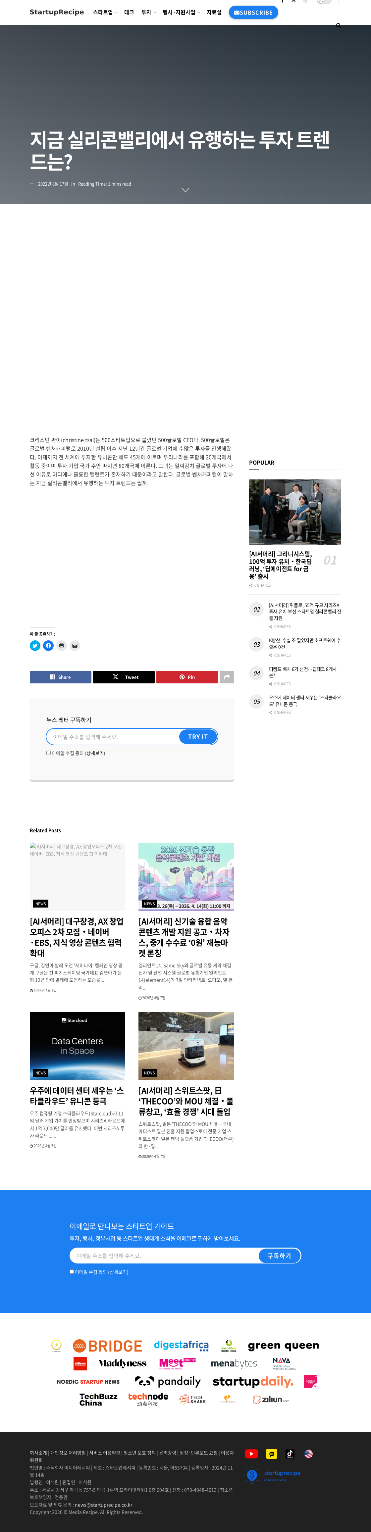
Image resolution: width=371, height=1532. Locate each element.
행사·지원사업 (179, 12)
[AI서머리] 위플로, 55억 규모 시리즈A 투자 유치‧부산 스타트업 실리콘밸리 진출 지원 (305, 611)
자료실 (214, 12)
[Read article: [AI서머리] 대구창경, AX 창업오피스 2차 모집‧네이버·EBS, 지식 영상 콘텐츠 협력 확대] (77, 877)
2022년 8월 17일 (53, 183)
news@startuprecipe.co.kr (103, 1504)
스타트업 (103, 12)
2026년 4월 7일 (43, 990)
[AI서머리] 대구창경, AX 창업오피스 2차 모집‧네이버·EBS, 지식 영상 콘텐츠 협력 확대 (77, 937)
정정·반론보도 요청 (199, 1452)
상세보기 (95, 753)
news (40, 904)
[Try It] (198, 736)
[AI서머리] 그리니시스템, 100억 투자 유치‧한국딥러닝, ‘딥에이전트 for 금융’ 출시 (280, 565)
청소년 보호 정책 (140, 1452)
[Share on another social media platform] (227, 677)
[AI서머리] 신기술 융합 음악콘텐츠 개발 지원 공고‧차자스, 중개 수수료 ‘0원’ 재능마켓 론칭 (183, 937)
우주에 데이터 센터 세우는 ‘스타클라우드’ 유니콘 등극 (77, 1095)
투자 (146, 12)
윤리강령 (167, 1452)
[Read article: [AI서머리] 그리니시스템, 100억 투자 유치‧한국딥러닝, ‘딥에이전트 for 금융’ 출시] (295, 512)
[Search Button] (338, 25)
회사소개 (39, 1452)
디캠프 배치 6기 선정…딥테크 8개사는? (303, 672)
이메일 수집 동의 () (75, 753)
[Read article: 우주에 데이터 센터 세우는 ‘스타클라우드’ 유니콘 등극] (77, 1046)
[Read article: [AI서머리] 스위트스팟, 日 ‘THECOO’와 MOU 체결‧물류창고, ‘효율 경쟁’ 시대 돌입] (186, 1046)
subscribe (253, 12)
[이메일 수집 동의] (48, 753)
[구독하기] (279, 1255)
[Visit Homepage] (57, 12)
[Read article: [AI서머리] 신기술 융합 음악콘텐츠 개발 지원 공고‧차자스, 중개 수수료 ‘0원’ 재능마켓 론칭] (186, 877)
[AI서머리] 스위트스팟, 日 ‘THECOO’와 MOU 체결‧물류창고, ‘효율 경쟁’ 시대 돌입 (185, 1100)
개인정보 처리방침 (68, 1452)
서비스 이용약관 (104, 1452)
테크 (129, 12)
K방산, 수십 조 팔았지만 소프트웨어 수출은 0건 (305, 643)
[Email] (132, 737)
